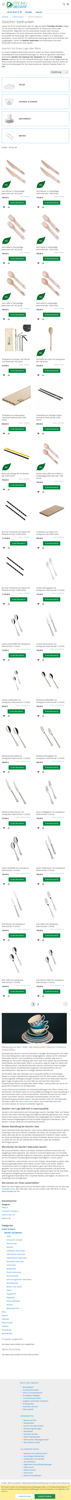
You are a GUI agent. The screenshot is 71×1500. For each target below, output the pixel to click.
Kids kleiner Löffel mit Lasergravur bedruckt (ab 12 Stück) (50, 981)
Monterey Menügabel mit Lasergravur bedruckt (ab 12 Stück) (50, 757)
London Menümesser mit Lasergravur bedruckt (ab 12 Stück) (50, 645)
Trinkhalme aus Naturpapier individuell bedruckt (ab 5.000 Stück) (14, 417)
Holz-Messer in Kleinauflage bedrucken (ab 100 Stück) (13, 192)
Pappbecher (11, 1294)
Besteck (5, 1218)
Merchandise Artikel (32, 1442)
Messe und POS (30, 1420)
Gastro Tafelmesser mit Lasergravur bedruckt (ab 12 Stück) (50, 869)
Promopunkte (28, 1404)
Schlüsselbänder (13, 1301)
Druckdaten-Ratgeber (31, 1395)
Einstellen (25, 1496)
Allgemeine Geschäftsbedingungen (38, 1464)
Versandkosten (30, 1462)
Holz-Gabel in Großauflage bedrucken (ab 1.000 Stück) (47, 248)
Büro (4, 1312)
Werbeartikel (7, 1333)
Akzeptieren (44, 1496)
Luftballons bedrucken (16, 1251)
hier (3, 66)
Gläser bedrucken (26, 1101)
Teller (4, 1207)
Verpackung (6, 1330)
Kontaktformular (8, 1189)
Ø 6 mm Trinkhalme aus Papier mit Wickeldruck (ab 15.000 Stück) (16, 589)
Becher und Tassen (14, 1287)
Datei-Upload (28, 1409)
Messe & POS (7, 1322)
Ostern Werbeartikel (32, 1437)
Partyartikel (11, 1269)
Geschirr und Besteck (13, 1233)
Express (39, 12)
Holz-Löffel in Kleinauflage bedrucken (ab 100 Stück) (12, 304)
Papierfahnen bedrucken (17, 1258)
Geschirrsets (7, 1215)
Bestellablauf (28, 1387)
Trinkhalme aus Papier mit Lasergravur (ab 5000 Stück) (47, 533)
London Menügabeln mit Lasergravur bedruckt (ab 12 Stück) (50, 589)
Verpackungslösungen (32, 1428)
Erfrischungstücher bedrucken (19, 1279)
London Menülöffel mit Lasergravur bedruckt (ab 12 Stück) (16, 645)
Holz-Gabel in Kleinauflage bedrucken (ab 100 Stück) (12, 248)
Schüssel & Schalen (10, 1211)
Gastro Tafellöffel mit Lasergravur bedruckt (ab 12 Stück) (15, 869)
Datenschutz (29, 1467)
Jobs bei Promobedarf (32, 1475)
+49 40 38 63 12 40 (14, 12)
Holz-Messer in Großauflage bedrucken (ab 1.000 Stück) (47, 192)
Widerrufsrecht (30, 1470)
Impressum (28, 1473)
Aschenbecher (12, 1283)
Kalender (5, 1319)
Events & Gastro (18, 17)
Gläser (9, 1290)
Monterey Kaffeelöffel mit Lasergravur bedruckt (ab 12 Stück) (50, 701)
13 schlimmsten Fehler (32, 1398)
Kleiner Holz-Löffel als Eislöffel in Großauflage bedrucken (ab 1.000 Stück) (49, 475)
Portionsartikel (12, 1276)
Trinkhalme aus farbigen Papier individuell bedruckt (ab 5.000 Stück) (49, 417)
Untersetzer (11, 1265)
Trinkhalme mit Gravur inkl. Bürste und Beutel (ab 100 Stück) (16, 360)
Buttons (10, 1305)
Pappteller (11, 1297)
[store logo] (17, 5)
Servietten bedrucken (15, 1261)
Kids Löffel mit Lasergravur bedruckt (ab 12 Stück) (13, 981)
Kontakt (28, 12)
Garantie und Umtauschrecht (35, 1453)
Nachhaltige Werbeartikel (34, 1456)
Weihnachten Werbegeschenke (36, 1439)
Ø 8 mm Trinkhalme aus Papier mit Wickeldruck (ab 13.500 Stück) (16, 533)
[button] (4, 207)
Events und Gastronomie (33, 1426)
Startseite (5, 17)
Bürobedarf (28, 1431)
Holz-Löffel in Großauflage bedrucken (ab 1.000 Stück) (47, 304)
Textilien (5, 1326)
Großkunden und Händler (34, 1459)
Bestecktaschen (13, 1308)
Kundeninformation (31, 1390)
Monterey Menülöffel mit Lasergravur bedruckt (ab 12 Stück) (16, 757)
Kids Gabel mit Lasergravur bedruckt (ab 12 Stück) (47, 925)
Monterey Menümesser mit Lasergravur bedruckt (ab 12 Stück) (16, 813)
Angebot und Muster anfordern (35, 1401)
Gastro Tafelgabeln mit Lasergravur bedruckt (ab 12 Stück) (50, 813)
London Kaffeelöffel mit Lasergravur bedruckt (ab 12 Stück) (16, 701)
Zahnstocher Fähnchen (16, 1254)
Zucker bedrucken (14, 1272)
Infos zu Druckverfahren (32, 1393)
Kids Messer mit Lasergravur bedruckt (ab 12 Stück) (13, 925)
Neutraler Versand (30, 1406)
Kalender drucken (31, 1434)
